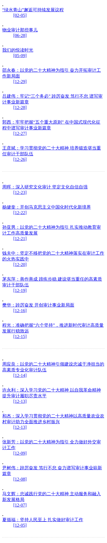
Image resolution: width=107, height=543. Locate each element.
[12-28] (20, 107)
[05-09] (20, 55)
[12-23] (20, 192)
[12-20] (20, 264)
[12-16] (20, 310)
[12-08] (20, 479)
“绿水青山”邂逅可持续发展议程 (33, 9)
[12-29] (20, 81)
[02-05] (20, 15)
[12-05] (20, 525)
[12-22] (20, 212)
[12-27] (20, 133)
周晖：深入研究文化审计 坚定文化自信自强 (45, 187)
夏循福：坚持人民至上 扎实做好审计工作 (42, 519)
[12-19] (20, 290)
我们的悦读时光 (17, 50)
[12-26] (20, 159)
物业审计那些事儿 (20, 30)
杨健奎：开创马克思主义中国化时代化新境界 (46, 207)
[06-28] (20, 35)
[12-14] (20, 375)
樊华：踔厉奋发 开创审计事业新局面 (38, 305)
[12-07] (20, 505)
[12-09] (20, 453)
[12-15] (20, 336)
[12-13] (20, 401)
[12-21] (20, 238)
